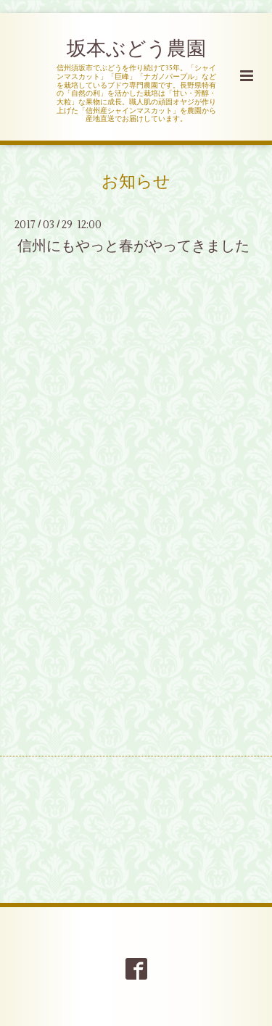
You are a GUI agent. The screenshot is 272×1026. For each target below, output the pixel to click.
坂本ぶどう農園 (136, 49)
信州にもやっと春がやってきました (133, 246)
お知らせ (136, 182)
